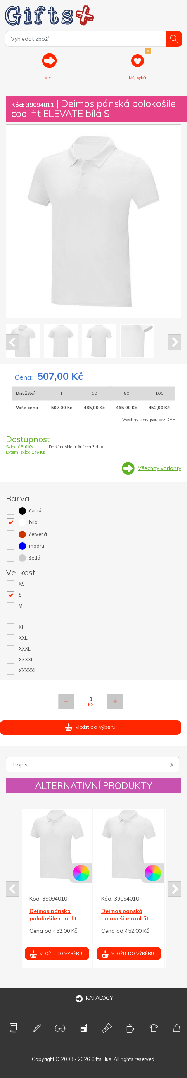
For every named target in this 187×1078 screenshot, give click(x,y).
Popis (20, 764)
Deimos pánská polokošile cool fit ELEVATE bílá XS (53, 918)
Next (174, 342)
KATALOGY (93, 997)
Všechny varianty (159, 468)
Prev (12, 342)
